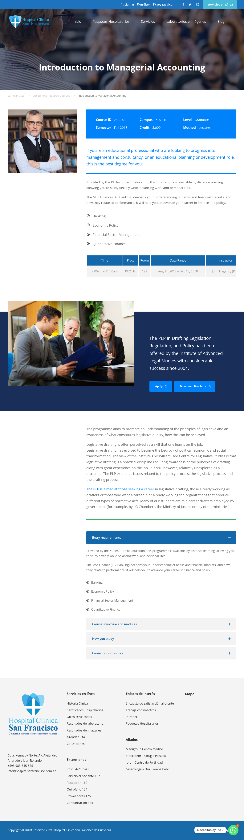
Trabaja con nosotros (141, 710)
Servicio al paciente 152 (83, 776)
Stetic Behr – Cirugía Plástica (146, 756)
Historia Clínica (77, 703)
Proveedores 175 (79, 796)
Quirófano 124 (77, 789)
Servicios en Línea (220, 4)
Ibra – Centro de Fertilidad (144, 762)
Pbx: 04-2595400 (78, 769)
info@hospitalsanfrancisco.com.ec (32, 771)
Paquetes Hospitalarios (111, 21)
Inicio (77, 21)
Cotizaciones (76, 744)
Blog (220, 21)
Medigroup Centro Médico (144, 749)
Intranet (131, 717)
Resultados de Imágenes (84, 730)
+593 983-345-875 (20, 766)
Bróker (145, 4)
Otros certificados (79, 717)
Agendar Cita (76, 737)
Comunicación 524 (80, 803)
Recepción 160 (77, 783)
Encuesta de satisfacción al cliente (150, 703)
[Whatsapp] (233, 830)
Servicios (148, 21)
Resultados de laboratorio (85, 723)
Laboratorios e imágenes (186, 21)
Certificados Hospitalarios (85, 710)
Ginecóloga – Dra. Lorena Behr (147, 769)
